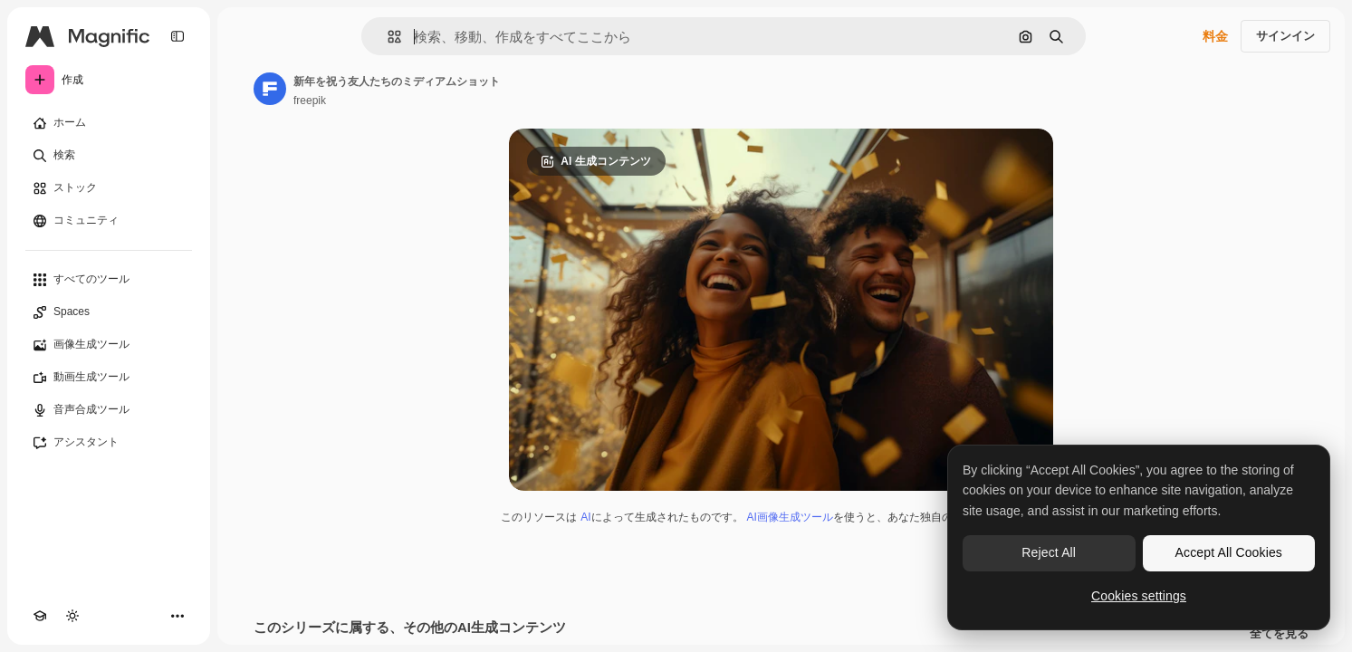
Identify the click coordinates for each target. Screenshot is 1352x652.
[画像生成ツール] (108, 345)
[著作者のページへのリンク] (270, 88)
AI (585, 517)
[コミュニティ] (108, 220)
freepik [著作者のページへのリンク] (309, 100)
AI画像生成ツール (790, 517)
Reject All (1048, 552)
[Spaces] (108, 312)
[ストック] (108, 188)
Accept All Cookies (1228, 552)
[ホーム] (108, 123)
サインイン (1285, 36)
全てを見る (1279, 634)
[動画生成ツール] (108, 377)
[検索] (108, 155)
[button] (387, 36)
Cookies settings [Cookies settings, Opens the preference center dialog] (1138, 596)
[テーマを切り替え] (72, 615)
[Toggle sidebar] (177, 36)
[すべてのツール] (108, 279)
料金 (1215, 36)
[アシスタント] (108, 442)
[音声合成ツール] (108, 410)
